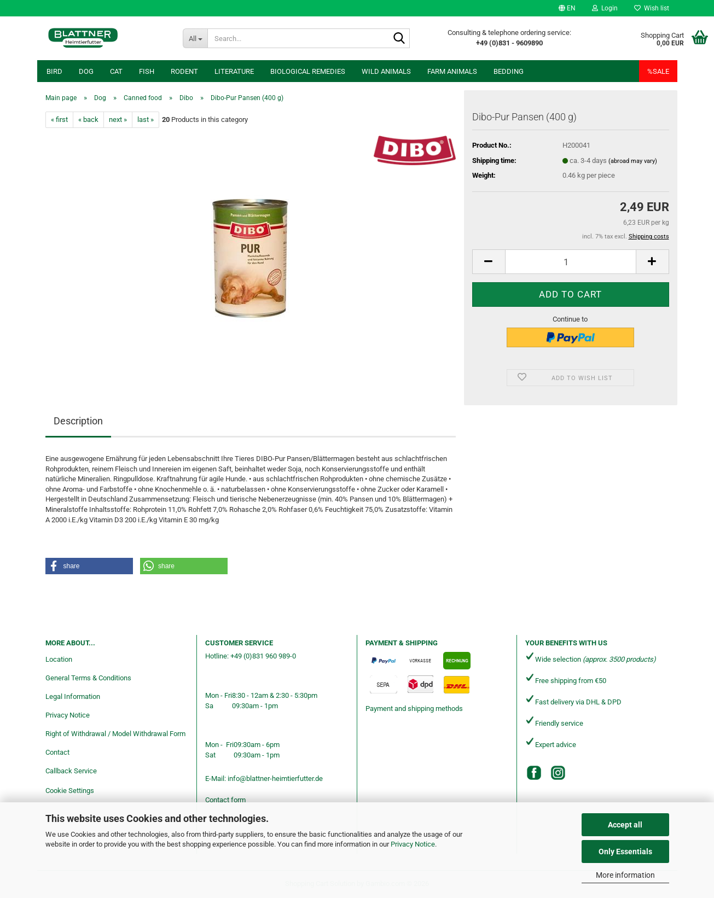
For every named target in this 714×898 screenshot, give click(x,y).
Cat (116, 71)
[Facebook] (534, 773)
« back (88, 119)
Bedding (509, 71)
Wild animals (386, 71)
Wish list (651, 8)
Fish (146, 71)
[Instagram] (558, 773)
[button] (567, 8)
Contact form (225, 800)
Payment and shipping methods (414, 708)
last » (145, 119)
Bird (54, 71)
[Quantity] (570, 261)
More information (625, 875)
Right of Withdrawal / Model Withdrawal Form (115, 734)
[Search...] (195, 38)
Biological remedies (307, 71)
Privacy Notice (413, 844)
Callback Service (71, 771)
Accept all (625, 824)
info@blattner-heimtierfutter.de (275, 778)
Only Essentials (625, 851)
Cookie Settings (69, 790)
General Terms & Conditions (88, 678)
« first (59, 119)
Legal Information (72, 696)
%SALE (658, 71)
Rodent (184, 71)
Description (78, 421)
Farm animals (452, 71)
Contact (57, 752)
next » (118, 119)
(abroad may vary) (632, 161)
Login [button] (605, 8)
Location (58, 659)
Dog (86, 71)
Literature (234, 71)
